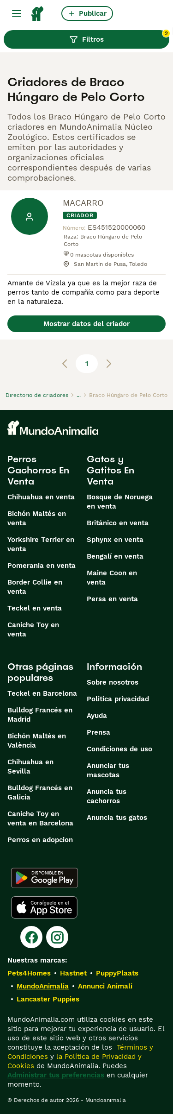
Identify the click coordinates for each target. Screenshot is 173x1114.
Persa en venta (112, 599)
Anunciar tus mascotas (108, 770)
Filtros (119, 37)
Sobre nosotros (112, 682)
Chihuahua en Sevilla (30, 766)
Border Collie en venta (34, 587)
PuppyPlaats (117, 973)
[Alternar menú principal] (16, 13)
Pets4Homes (29, 973)
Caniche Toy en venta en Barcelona (40, 818)
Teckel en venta (34, 608)
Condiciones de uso (119, 749)
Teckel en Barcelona (42, 693)
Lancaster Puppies (48, 999)
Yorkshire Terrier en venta (40, 544)
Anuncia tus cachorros (106, 796)
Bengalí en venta (115, 556)
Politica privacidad (118, 699)
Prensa (98, 732)
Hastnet (73, 973)
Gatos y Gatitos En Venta (110, 470)
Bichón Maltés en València (36, 740)
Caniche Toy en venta (33, 629)
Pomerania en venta (41, 565)
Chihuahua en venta (41, 497)
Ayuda (97, 715)
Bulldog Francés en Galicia (39, 792)
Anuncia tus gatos (117, 817)
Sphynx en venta (115, 539)
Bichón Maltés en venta (36, 518)
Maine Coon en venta (112, 577)
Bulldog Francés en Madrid (39, 715)
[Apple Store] (44, 907)
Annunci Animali (105, 986)
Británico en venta (118, 523)
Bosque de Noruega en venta (120, 501)
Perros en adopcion (40, 840)
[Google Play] (44, 878)
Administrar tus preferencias (55, 1075)
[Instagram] (57, 937)
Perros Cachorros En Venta (38, 470)
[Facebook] (31, 937)
